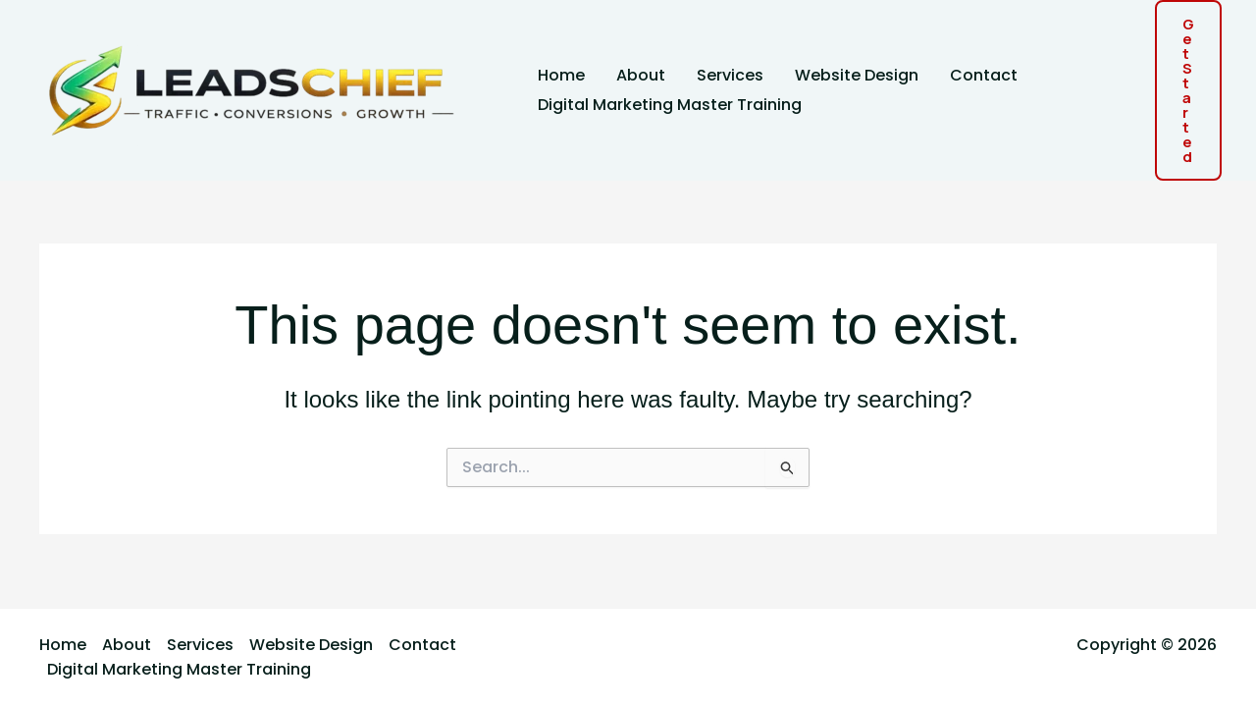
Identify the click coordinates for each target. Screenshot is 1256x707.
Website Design (856, 75)
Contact (984, 75)
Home (561, 75)
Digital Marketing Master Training (670, 104)
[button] (1188, 90)
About (640, 75)
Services (730, 75)
